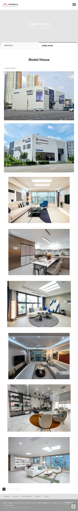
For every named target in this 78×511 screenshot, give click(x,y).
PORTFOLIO (8, 45)
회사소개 (15, 496)
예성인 (10, 5)
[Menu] (74, 4)
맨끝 (20, 489)
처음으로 (7, 496)
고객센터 (46, 496)
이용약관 (37, 496)
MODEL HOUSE (47, 46)
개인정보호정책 (27, 496)
